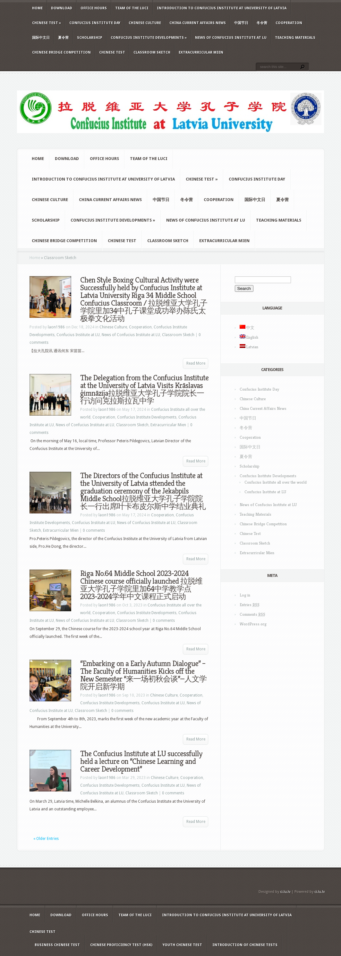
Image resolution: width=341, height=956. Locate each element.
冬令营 (262, 23)
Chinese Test (46, 23)
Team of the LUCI (132, 8)
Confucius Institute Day (94, 23)
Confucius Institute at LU (78, 335)
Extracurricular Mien (201, 52)
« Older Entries (46, 838)
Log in (245, 595)
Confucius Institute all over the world (275, 482)
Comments (252, 614)
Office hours (94, 8)
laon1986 (56, 327)
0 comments (94, 530)
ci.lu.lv (285, 892)
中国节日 (241, 23)
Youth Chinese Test (182, 945)
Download (61, 8)
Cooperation (289, 23)
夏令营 (63, 38)
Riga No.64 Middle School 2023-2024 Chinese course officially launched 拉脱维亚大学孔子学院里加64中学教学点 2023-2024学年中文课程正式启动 (141, 585)
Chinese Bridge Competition (61, 52)
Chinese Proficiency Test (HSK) (121, 945)
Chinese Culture (145, 23)
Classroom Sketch (151, 52)
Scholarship (89, 38)
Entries (250, 604)
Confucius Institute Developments (149, 38)
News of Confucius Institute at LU (231, 38)
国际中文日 (41, 38)
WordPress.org (253, 624)
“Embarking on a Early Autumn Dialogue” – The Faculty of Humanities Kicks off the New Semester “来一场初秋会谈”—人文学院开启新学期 (143, 675)
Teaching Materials (295, 38)
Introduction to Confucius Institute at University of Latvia (221, 8)
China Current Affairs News (197, 23)
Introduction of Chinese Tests (244, 945)
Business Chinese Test (57, 945)
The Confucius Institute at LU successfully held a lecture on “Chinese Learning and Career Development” (141, 761)
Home (37, 8)
